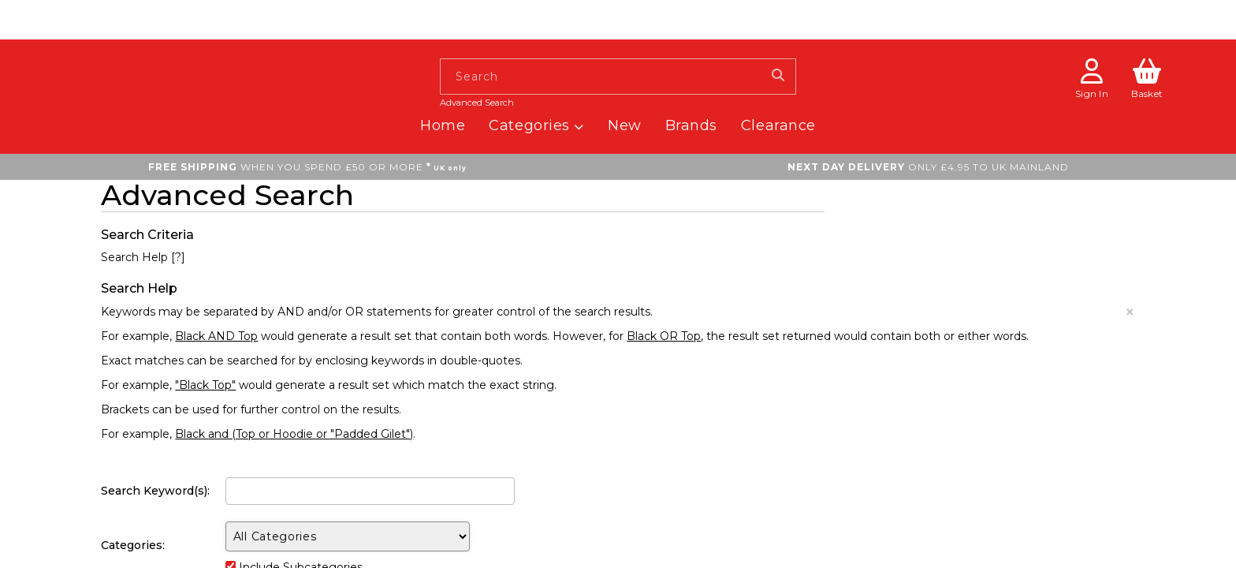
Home (442, 125)
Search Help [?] (143, 257)
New (625, 125)
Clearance (778, 125)
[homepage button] (187, 44)
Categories (536, 125)
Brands (691, 125)
